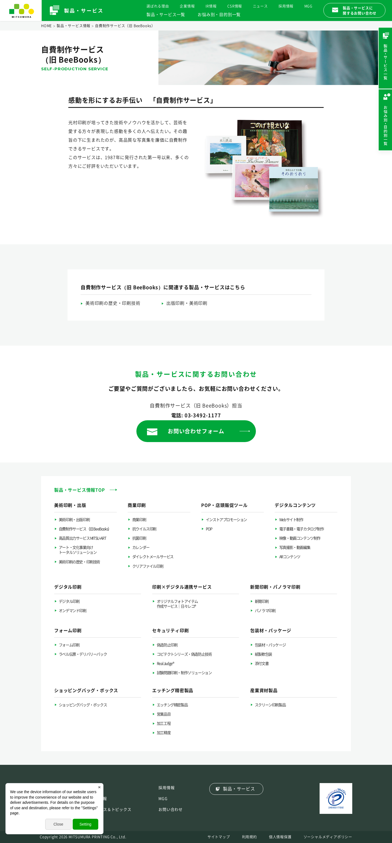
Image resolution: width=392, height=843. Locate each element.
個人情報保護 (280, 837)
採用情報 (285, 6)
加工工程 (163, 723)
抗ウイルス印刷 (144, 529)
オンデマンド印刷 (72, 611)
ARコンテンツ (289, 557)
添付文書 (261, 663)
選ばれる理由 (157, 6)
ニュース (260, 6)
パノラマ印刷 (265, 611)
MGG (308, 6)
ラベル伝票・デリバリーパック (83, 654)
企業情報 (187, 6)
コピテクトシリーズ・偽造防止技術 (184, 654)
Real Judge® (165, 663)
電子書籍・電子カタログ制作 (301, 529)
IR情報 (211, 6)
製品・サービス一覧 (165, 15)
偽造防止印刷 (167, 645)
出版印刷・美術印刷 (186, 303)
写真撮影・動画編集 (294, 547)
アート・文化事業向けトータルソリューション (78, 550)
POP (209, 529)
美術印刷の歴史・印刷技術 (112, 303)
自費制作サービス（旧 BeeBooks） (85, 529)
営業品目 (163, 714)
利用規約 (249, 837)
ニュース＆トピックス (111, 809)
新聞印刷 (261, 601)
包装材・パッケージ (270, 645)
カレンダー (140, 547)
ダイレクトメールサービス (152, 557)
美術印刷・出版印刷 (74, 520)
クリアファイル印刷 (147, 566)
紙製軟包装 (263, 654)
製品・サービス (239, 789)
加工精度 (163, 733)
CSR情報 (234, 6)
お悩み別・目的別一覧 (219, 15)
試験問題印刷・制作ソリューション (184, 673)
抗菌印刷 (139, 538)
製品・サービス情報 (73, 26)
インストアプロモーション (226, 520)
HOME (46, 26)
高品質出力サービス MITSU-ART (82, 538)
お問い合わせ (170, 809)
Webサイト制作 (291, 520)
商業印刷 (139, 520)
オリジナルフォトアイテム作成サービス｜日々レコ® (177, 603)
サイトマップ (218, 837)
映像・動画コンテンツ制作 (299, 538)
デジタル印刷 (69, 601)
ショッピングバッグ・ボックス (83, 705)
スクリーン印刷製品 (270, 705)
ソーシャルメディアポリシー (328, 837)
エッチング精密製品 (172, 705)
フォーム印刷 (69, 645)
